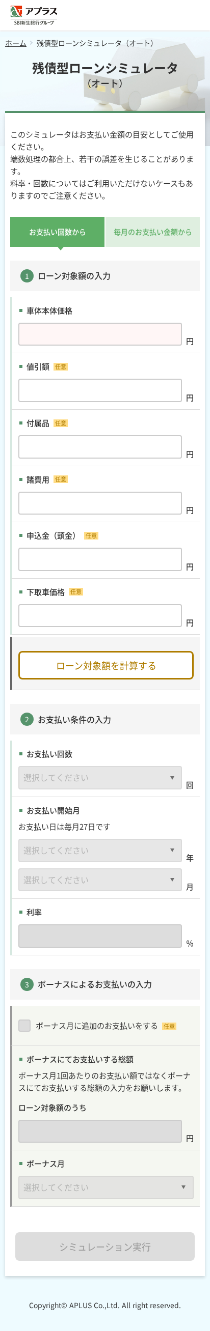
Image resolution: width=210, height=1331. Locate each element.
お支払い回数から (57, 231)
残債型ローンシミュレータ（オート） (97, 43)
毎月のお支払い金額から (153, 231)
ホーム (16, 43)
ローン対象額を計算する (106, 665)
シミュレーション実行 (105, 1246)
